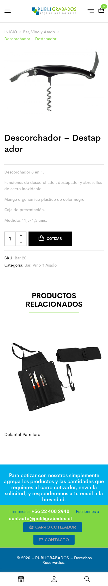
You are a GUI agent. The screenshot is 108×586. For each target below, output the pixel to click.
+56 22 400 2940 (50, 511)
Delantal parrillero (22, 434)
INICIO (10, 31)
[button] (52, 527)
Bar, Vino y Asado (39, 31)
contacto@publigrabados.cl (40, 518)
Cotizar (54, 238)
